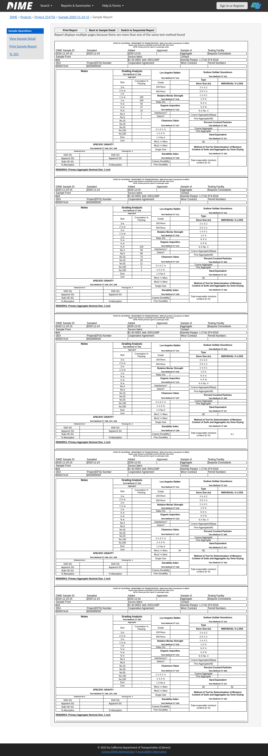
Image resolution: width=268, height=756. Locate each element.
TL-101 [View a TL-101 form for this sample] (14, 54)
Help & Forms (113, 6)
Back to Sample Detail (102, 30)
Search (46, 6)
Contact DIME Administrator (118, 751)
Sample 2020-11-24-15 (73, 17)
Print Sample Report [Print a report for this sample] (23, 46)
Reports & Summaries (77, 6)
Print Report (70, 30)
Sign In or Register (232, 6)
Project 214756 (45, 17)
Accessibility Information (152, 751)
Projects (26, 17)
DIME (13, 17)
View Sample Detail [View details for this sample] (22, 39)
